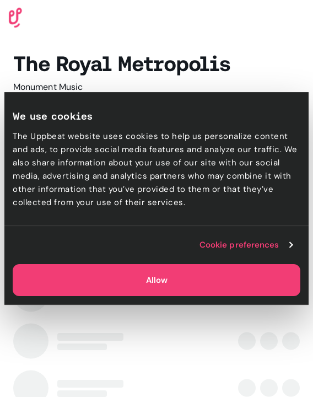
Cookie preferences (239, 244)
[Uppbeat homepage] (15, 17)
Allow (157, 280)
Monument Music (48, 87)
